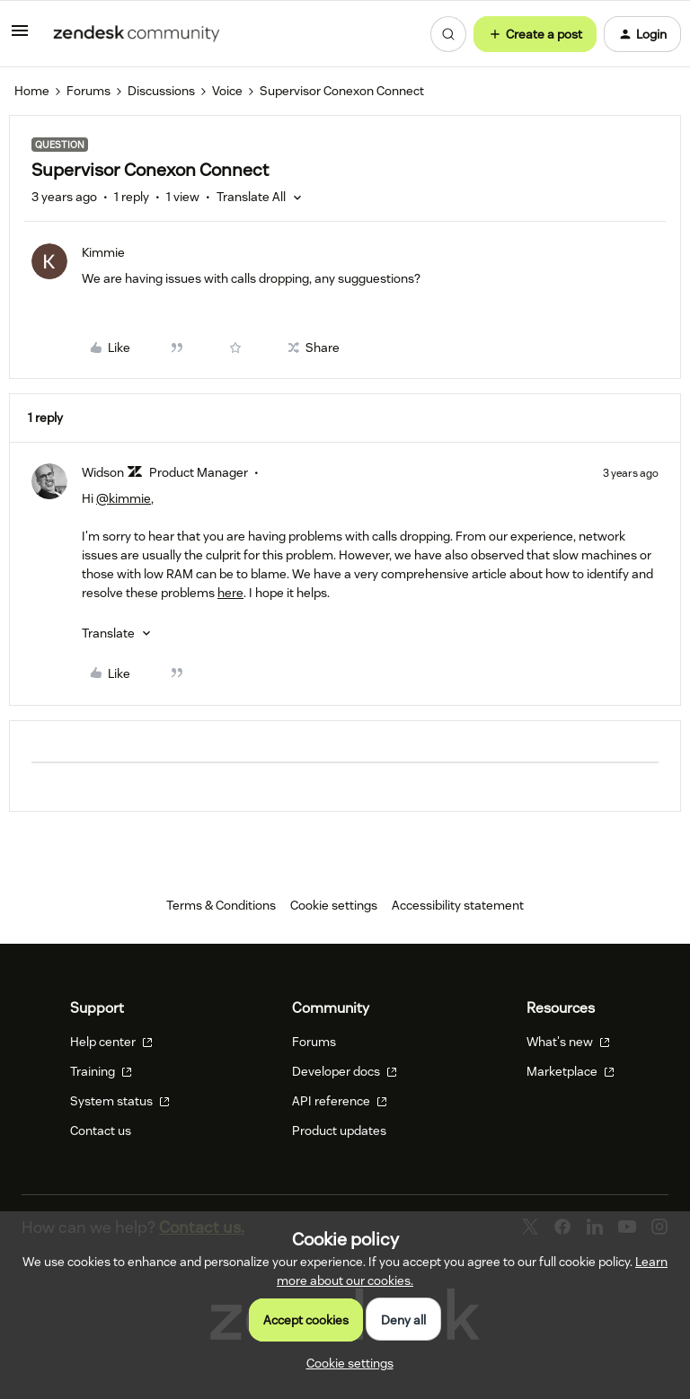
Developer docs (344, 1071)
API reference (339, 1101)
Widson (103, 472)
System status (120, 1101)
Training (101, 1071)
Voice (227, 91)
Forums (88, 91)
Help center (111, 1042)
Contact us (100, 1130)
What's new (568, 1042)
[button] (20, 37)
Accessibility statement (458, 905)
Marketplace (570, 1071)
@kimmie (123, 498)
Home (31, 91)
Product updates (339, 1130)
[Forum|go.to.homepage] (136, 34)
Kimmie (103, 252)
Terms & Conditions (221, 905)
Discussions (161, 91)
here (230, 593)
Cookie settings (333, 905)
